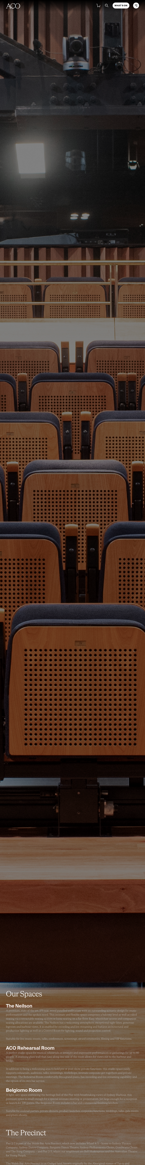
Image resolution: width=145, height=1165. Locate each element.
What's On (121, 5)
